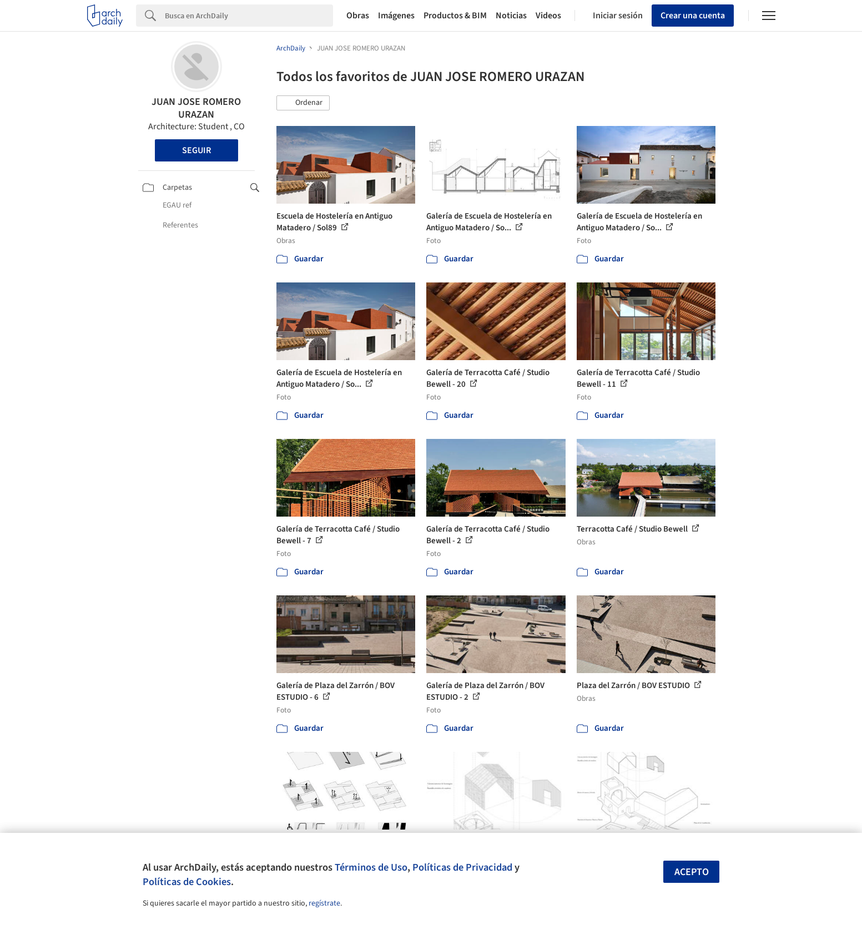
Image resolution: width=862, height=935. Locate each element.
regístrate (324, 903)
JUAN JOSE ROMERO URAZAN (196, 108)
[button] (303, 103)
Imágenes (396, 15)
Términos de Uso (371, 867)
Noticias (511, 15)
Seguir (196, 150)
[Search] (249, 15)
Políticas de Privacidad (462, 867)
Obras (357, 15)
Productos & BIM (455, 15)
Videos (548, 15)
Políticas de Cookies (187, 882)
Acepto (691, 872)
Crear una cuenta (693, 15)
